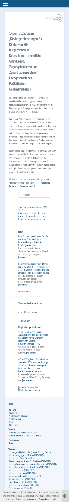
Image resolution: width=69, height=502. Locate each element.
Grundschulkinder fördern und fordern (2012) (26, 476)
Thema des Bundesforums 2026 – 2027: (33, 209)
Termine (11, 429)
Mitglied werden (14, 418)
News (20, 231)
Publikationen (13, 440)
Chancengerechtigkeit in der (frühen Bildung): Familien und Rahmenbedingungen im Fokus (32, 216)
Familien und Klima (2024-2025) (21, 458)
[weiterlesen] (23, 257)
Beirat (10, 422)
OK (54, 499)
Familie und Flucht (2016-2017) (21, 470)
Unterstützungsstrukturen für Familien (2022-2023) (29, 461)
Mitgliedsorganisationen (17, 415)
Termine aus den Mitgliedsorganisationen (24, 435)
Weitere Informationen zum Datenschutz (32, 499)
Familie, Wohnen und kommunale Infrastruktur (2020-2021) (32, 464)
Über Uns (12, 409)
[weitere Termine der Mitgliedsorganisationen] (29, 389)
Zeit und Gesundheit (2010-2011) (21, 479)
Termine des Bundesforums (30, 303)
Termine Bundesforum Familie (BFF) (22, 432)
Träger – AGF (13, 424)
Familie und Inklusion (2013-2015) (22, 473)
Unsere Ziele (13, 412)
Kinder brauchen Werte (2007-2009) (22, 482)
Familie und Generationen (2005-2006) (24, 485)
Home (10, 403)
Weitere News (24, 291)
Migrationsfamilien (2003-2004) (21, 488)
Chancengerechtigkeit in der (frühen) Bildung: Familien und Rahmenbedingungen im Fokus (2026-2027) (31, 454)
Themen (11, 449)
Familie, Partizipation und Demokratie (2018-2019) (28, 467)
